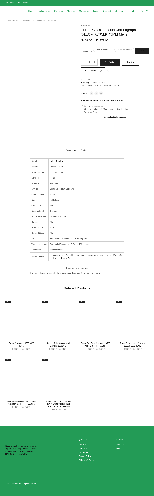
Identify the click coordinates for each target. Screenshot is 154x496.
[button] (102, 50)
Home (31, 11)
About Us (71, 11)
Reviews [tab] (84, 150)
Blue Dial (98, 86)
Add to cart (110, 62)
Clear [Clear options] (142, 51)
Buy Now (130, 62)
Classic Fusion (87, 25)
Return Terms (67, 258)
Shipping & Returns (87, 460)
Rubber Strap (115, 86)
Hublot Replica (56, 161)
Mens (105, 86)
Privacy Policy (85, 456)
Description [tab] (71, 150)
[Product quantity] (89, 62)
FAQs (95, 11)
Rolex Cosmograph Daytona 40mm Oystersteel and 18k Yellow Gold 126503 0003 (58, 404)
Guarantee (83, 452)
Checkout (106, 11)
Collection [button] (58, 11)
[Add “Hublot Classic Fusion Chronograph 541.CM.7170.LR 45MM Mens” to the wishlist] (93, 71)
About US (120, 444)
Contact (82, 444)
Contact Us (84, 11)
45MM (90, 86)
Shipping (83, 448)
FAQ (118, 448)
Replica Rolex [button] (44, 11)
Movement (87, 51)
